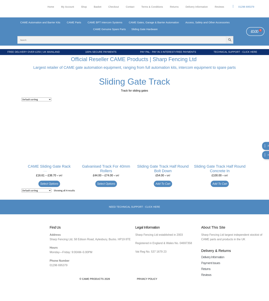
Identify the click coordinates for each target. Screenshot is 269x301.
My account (67, 7)
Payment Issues (210, 263)
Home (51, 7)
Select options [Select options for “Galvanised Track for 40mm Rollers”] (106, 183)
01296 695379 (246, 6)
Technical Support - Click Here (235, 51)
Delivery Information (197, 7)
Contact (130, 7)
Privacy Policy (147, 278)
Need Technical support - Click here (134, 206)
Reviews (219, 7)
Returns (174, 7)
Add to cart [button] (163, 183)
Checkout (113, 7)
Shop (84, 7)
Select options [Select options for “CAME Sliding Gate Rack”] (49, 183)
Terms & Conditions (152, 7)
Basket (97, 7)
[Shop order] (36, 99)
